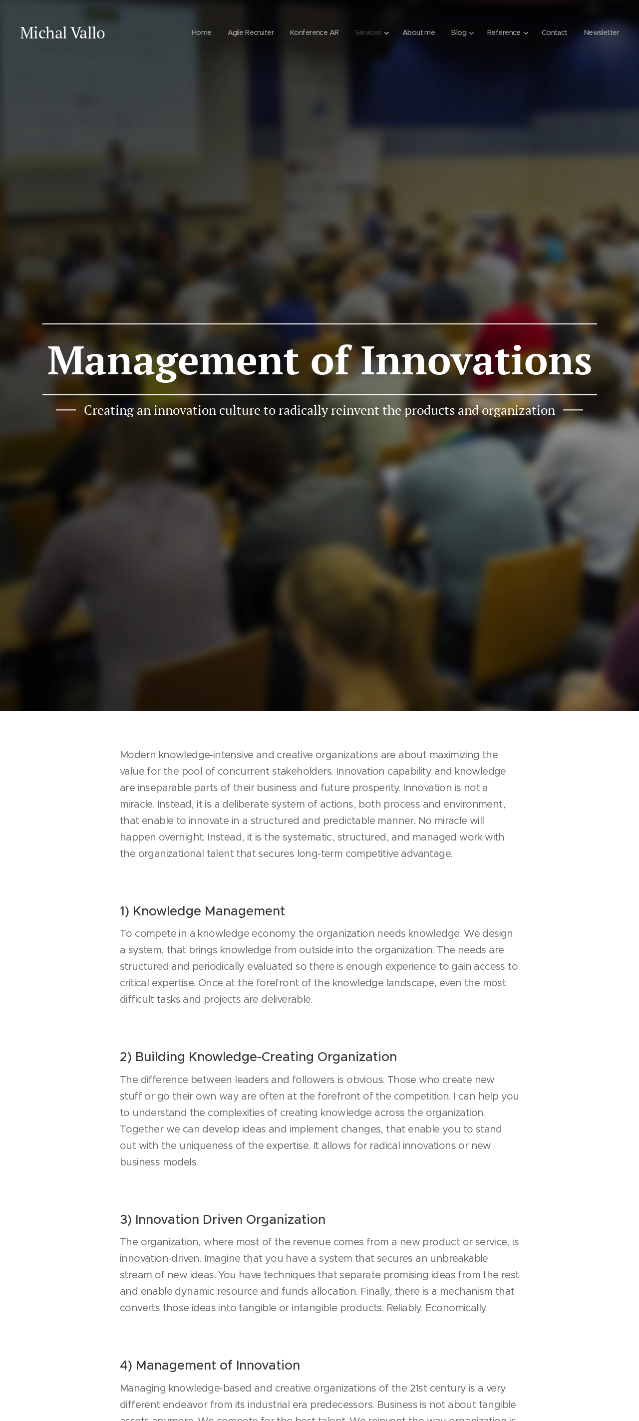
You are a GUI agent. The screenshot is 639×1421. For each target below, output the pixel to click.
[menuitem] (194, 32)
